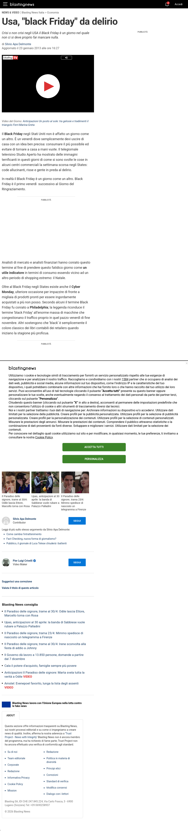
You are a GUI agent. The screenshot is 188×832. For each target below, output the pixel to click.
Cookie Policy (44, 437)
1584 (125, 379)
